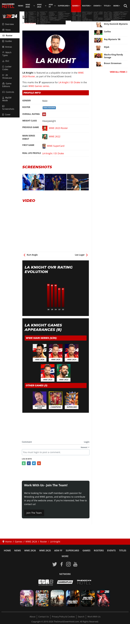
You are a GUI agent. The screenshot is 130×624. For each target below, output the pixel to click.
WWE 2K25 (39, 5)
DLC (5, 61)
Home (7, 550)
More (116, 6)
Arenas (7, 46)
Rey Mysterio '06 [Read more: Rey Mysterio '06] (112, 39)
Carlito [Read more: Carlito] (107, 31)
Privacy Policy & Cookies (63, 616)
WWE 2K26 (28, 5)
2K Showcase (7, 76)
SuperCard (63, 6)
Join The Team (34, 512)
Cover (6, 114)
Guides (7, 41)
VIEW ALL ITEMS (118, 72)
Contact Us (43, 616)
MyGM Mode (6, 99)
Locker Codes (7, 68)
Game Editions (6, 85)
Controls (8, 92)
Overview (8, 24)
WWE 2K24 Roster (33, 22)
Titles (107, 6)
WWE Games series (38, 86)
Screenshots (8, 107)
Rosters (86, 6)
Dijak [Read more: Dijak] (106, 47)
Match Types (6, 54)
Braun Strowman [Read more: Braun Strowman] (112, 63)
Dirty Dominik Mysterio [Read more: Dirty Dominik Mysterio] (116, 24)
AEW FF (51, 5)
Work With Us (94, 616)
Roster (7, 35)
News (20, 6)
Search (81, 616)
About (32, 616)
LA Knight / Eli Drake (69, 82)
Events (97, 6)
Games (75, 6)
